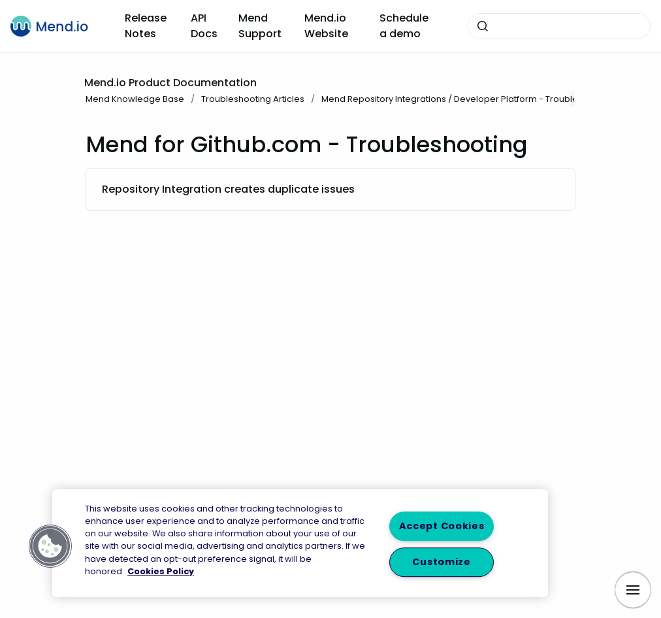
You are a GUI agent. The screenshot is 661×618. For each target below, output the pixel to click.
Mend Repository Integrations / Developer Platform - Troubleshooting (468, 99)
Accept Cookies (442, 526)
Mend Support (260, 25)
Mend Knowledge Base (135, 99)
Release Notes (146, 25)
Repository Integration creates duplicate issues (228, 189)
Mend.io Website (326, 25)
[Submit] (482, 26)
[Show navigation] (633, 590)
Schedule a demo (403, 25)
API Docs (204, 25)
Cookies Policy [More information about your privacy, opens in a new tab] (160, 571)
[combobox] (559, 26)
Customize (441, 561)
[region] (300, 543)
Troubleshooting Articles (252, 99)
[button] (50, 546)
